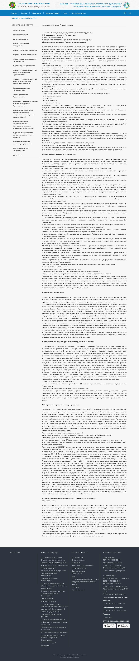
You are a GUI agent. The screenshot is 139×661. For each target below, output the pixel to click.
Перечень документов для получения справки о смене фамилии (23, 135)
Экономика (76, 563)
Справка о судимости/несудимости (21, 45)
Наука (74, 576)
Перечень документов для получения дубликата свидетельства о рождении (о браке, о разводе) (24, 113)
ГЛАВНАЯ (15, 18)
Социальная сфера (79, 568)
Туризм (74, 584)
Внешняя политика (78, 560)
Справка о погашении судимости (25, 54)
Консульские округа (20, 39)
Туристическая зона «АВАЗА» (82, 565)
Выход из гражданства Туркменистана (21, 89)
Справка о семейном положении (25, 50)
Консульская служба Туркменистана (20, 149)
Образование (77, 574)
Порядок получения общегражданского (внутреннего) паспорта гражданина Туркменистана (23, 125)
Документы (17, 155)
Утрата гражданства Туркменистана (20, 96)
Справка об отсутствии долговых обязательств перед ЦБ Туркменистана (25, 72)
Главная (14, 13)
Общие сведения (78, 557)
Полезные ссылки (78, 590)
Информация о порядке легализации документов (22, 143)
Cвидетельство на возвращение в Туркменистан (25, 60)
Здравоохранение (78, 571)
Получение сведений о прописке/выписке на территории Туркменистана (25, 103)
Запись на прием (19, 30)
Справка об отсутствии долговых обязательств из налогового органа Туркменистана (25, 81)
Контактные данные (79, 13)
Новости (24, 13)
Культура (75, 587)
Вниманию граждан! (20, 35)
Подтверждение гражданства (24, 66)
